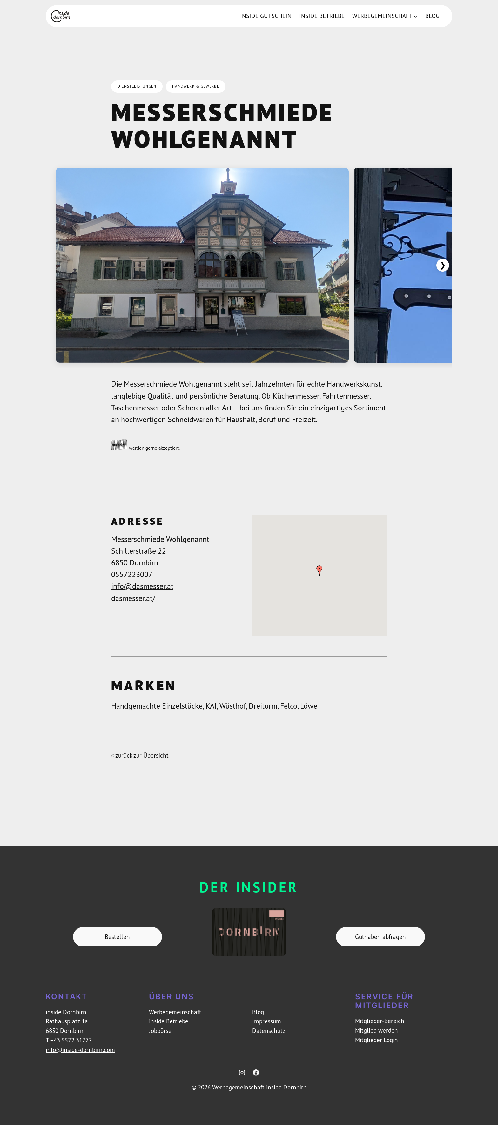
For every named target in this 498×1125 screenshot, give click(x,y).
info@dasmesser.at (142, 586)
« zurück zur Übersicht (140, 755)
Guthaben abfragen (380, 936)
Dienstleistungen (137, 86)
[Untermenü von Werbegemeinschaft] (416, 16)
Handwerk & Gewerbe (195, 86)
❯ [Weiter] (443, 265)
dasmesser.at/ (133, 598)
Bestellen (117, 936)
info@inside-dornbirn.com (80, 1050)
